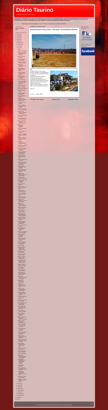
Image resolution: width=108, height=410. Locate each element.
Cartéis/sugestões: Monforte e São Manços (21, 69)
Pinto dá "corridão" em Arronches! (22, 132)
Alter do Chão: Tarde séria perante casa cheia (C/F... (22, 307)
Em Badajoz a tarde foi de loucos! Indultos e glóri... (22, 135)
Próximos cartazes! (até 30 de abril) (22, 160)
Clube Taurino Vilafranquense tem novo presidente (22, 356)
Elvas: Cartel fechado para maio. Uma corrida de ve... (22, 149)
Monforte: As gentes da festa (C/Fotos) (22, 146)
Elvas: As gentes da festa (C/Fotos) (21, 60)
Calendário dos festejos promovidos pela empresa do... (22, 163)
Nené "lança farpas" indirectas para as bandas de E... (22, 222)
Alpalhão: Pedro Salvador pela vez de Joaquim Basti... (22, 174)
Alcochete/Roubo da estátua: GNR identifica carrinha (22, 248)
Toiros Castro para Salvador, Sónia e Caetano (22, 73)
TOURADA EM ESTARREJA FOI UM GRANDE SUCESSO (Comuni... (21, 361)
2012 (18, 37)
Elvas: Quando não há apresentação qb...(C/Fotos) (22, 53)
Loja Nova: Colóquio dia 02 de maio (21, 255)
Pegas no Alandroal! (21, 86)
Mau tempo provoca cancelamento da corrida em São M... (22, 214)
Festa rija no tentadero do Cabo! (22, 129)
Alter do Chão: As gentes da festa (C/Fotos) (21, 314)
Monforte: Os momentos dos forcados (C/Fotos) (22, 142)
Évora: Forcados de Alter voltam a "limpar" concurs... (22, 211)
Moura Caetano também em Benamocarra (21, 281)
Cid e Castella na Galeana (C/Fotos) (22, 191)
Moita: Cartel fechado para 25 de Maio (22, 352)
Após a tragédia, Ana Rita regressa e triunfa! (22, 228)
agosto (19, 388)
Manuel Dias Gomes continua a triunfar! (22, 62)
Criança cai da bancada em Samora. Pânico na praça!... (22, 340)
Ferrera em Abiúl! (21, 245)
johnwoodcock (58, 404)
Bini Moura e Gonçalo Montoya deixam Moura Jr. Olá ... (22, 152)
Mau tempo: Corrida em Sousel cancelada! (22, 232)
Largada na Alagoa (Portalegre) (21, 94)
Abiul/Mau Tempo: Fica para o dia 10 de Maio (22, 187)
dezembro (20, 395)
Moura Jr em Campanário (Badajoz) (20, 125)
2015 (18, 397)
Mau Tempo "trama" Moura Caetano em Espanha (22, 218)
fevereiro (20, 44)
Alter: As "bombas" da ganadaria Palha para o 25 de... (22, 243)
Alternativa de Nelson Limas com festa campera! (22, 239)
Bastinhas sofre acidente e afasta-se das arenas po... (22, 112)
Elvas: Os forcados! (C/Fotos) (21, 57)
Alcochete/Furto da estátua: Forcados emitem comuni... (22, 261)
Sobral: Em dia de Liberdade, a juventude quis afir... (22, 321)
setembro (20, 390)
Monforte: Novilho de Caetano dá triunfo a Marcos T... (22, 138)
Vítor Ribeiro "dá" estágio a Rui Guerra (22, 178)
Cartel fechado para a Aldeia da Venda (22, 197)
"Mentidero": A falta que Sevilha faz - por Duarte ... (22, 380)
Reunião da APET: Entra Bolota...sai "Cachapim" (21, 77)
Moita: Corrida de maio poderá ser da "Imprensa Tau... (22, 303)
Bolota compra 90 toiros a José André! (22, 301)
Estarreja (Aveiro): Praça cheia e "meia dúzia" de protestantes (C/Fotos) (53, 29)
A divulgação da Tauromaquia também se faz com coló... (22, 373)
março (19, 46)
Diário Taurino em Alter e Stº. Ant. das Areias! (22, 297)
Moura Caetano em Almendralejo (21, 268)
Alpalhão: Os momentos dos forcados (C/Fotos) (22, 204)
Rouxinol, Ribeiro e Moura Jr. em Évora (22, 265)
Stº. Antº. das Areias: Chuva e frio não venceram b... (22, 325)
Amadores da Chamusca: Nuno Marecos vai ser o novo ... (22, 285)
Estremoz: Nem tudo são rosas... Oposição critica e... (22, 121)
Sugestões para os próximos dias (21, 252)
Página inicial (55, 99)
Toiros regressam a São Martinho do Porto (22, 119)
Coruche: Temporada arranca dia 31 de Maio (22, 194)
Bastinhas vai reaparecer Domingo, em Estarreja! (22, 277)
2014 (18, 41)
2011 (18, 36)
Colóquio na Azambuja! (22, 50)
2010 (18, 34)
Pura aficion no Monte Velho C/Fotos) (22, 377)
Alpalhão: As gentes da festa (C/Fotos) (22, 208)
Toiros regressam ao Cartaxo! (22, 103)
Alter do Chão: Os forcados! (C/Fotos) (22, 311)
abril (19, 47)
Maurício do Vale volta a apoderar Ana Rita (22, 109)
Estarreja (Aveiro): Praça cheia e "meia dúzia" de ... (22, 336)
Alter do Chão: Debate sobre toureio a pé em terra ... (22, 82)
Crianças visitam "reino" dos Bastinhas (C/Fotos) (22, 181)
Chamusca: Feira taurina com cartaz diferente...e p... (22, 99)
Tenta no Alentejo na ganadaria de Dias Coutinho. (22, 106)
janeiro (19, 42)
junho (19, 385)
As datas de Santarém (22, 353)
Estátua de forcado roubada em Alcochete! (21, 235)
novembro (20, 393)
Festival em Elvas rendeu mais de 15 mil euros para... (22, 289)
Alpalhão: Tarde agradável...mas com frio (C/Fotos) (22, 200)
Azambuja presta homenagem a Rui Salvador (22, 167)
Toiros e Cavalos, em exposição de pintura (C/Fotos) (22, 368)
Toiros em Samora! (21, 85)
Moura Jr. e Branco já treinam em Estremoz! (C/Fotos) (22, 318)
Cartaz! (19, 49)
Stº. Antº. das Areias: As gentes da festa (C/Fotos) (22, 333)
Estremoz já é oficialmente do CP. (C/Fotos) (22, 65)
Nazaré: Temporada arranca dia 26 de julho (21, 156)
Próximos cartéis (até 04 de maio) (22, 349)
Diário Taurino (34, 10)
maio (19, 383)
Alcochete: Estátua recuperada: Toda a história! (22, 293)
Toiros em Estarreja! (21, 79)
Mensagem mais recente (36, 99)
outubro (19, 391)
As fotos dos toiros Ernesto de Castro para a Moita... (22, 273)
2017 (18, 399)
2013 (18, 39)
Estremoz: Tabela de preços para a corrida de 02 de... (22, 257)
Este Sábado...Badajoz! (22, 88)
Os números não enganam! (21, 366)
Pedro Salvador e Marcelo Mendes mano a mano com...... (21, 345)
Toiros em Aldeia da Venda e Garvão (21, 270)
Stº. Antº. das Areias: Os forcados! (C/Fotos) (22, 329)
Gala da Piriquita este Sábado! (22, 96)
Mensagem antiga (73, 99)
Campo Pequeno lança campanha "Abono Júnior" (22, 170)
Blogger (70, 404)
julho (19, 386)
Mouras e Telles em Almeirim (21, 184)
